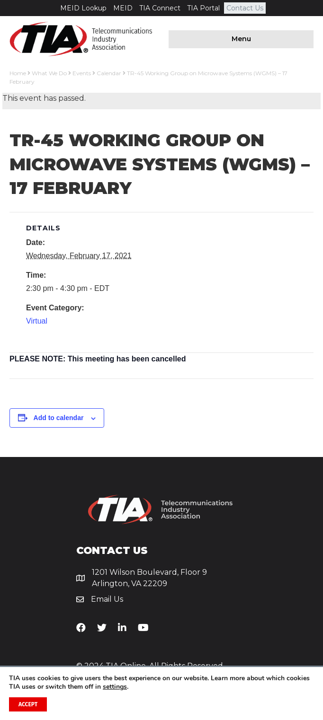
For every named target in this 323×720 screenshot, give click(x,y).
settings (115, 687)
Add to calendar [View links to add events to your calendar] (59, 417)
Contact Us (244, 8)
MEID (123, 8)
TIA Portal (203, 8)
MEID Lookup (83, 8)
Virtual (36, 321)
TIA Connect (159, 8)
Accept (27, 704)
